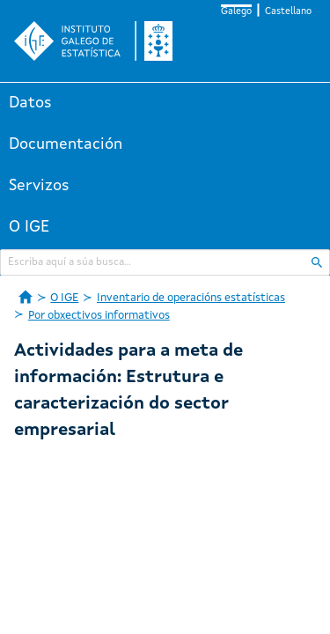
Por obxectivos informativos (99, 315)
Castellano (288, 12)
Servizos (39, 186)
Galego (236, 12)
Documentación (65, 144)
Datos (30, 103)
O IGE (29, 227)
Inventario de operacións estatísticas (191, 298)
